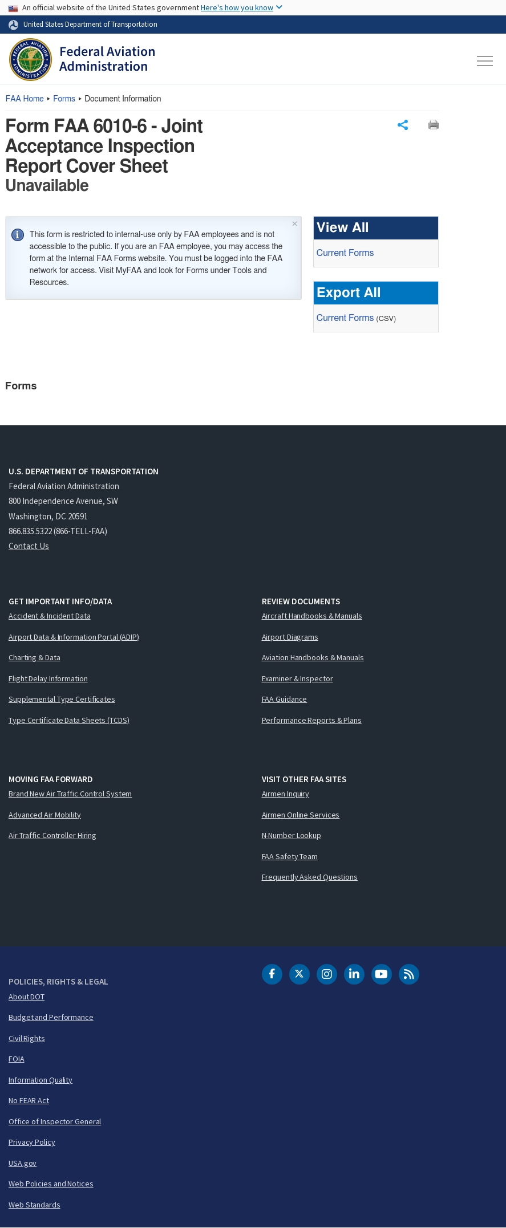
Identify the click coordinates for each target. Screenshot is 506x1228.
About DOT (26, 996)
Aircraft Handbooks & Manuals (312, 616)
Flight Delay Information (48, 678)
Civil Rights (27, 1038)
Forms (64, 99)
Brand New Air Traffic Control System (70, 793)
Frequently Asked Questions (310, 877)
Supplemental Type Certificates (62, 699)
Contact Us (29, 545)
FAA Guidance (284, 699)
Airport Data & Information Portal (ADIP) (74, 637)
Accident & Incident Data (50, 616)
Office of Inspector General (55, 1121)
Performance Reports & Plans (312, 720)
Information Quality (40, 1080)
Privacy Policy (32, 1142)
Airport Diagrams (290, 637)
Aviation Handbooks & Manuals (313, 657)
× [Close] (294, 223)
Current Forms (345, 253)
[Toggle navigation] (485, 61)
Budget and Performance (51, 1017)
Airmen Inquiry (286, 793)
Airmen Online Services (301, 815)
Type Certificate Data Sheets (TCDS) (69, 720)
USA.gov (23, 1163)
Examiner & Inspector (297, 678)
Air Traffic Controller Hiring (52, 835)
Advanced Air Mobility (45, 815)
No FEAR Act (29, 1100)
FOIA (17, 1059)
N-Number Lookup (292, 835)
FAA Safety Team (290, 856)
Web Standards (34, 1204)
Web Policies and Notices (51, 1183)
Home (25, 99)
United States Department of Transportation (90, 24)
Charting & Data (34, 657)
